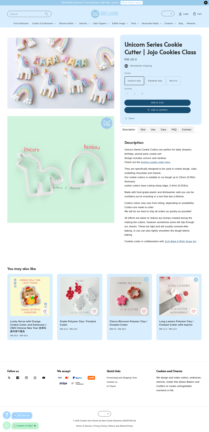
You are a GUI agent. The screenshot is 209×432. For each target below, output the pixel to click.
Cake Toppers (99, 23)
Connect (186, 129)
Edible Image (118, 23)
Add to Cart (157, 102)
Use (153, 129)
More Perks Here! (132, 2)
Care (163, 129)
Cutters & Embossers (42, 23)
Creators (168, 23)
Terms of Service (84, 426)
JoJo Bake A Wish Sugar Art (180, 241)
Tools (133, 23)
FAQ (174, 129)
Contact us (112, 382)
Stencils (83, 23)
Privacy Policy (100, 426)
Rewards (191, 23)
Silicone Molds (66, 23)
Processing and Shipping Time (122, 378)
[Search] (46, 14)
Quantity (128, 89)
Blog (181, 23)
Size (143, 129)
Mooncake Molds (150, 23)
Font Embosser (21, 23)
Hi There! (111, 386)
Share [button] (129, 118)
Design (128, 73)
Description (128, 129)
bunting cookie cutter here (155, 162)
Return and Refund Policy (121, 426)
